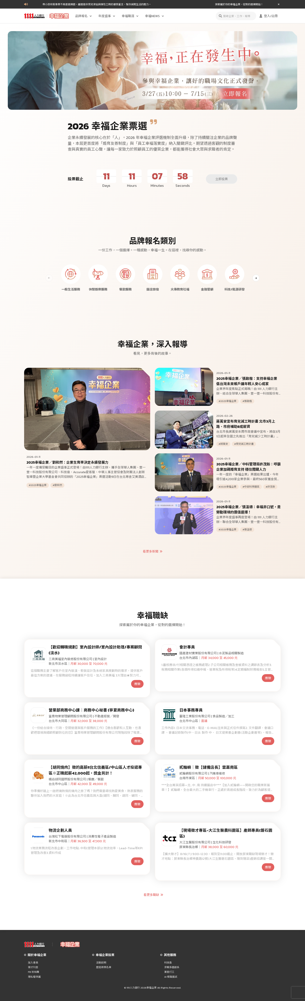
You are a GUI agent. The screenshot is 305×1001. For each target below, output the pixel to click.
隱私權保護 (34, 976)
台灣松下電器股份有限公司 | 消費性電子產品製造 (82, 836)
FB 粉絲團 (33, 972)
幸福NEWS (154, 16)
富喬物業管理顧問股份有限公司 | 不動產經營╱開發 (84, 716)
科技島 (168, 962)
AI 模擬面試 (170, 976)
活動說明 (101, 962)
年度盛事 (107, 16)
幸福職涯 (130, 16)
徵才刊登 (33, 967)
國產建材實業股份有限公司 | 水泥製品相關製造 (211, 653)
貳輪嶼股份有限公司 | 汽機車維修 (202, 773)
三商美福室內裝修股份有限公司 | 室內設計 (78, 659)
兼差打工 (169, 972)
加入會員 (33, 962)
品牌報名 (83, 16)
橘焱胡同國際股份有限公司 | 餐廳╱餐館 (76, 779)
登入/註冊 (268, 16)
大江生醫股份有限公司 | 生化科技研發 (205, 842)
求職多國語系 (171, 967)
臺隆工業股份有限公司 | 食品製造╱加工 (206, 716)
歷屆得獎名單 (103, 967)
